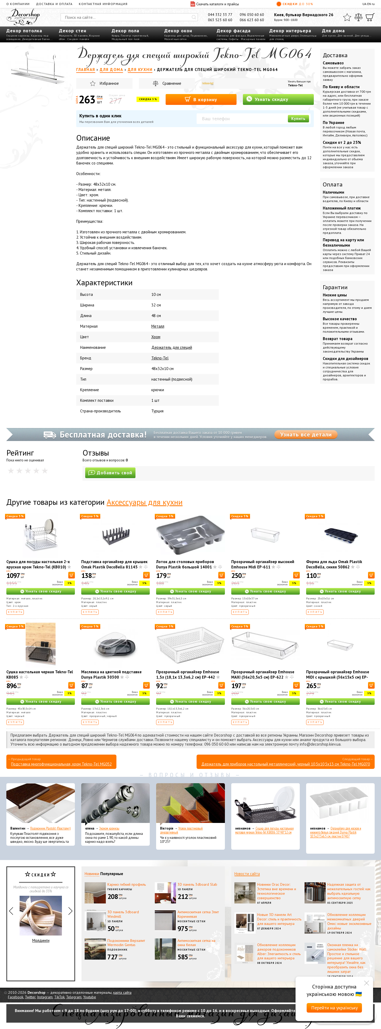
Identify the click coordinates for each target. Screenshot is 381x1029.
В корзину (201, 99)
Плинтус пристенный (134, 35)
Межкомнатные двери (284, 35)
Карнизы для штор (176, 35)
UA (364, 4)
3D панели (81, 35)
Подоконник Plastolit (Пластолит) (50, 828)
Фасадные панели (253, 39)
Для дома (333, 31)
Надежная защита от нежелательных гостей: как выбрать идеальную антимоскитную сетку (348, 891)
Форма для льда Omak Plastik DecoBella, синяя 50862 (334, 564)
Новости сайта (247, 873)
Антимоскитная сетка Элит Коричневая (198, 914)
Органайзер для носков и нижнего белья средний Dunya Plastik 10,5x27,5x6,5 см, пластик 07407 (335, 832)
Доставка (335, 55)
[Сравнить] (358, 17)
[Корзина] (370, 17)
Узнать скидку (267, 99)
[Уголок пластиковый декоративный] (190, 804)
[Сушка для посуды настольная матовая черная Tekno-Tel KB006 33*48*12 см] (265, 804)
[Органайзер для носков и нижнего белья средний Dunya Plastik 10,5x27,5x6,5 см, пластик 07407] (340, 804)
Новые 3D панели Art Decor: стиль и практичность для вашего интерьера (279, 919)
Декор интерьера (290, 31)
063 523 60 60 (220, 19)
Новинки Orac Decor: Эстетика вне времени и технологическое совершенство (276, 891)
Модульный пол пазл (126, 39)
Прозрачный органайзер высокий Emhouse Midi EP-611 (262, 564)
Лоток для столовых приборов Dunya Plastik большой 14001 (185, 564)
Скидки (294, 4)
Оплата (333, 184)
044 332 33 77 (220, 14)
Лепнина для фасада (231, 35)
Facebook (15, 997)
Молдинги (65, 35)
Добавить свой (110, 473)
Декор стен (72, 31)
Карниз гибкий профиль (126, 884)
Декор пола (125, 31)
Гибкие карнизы (119, 889)
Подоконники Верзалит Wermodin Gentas (126, 942)
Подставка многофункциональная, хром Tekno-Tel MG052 (61, 764)
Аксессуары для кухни (145, 502)
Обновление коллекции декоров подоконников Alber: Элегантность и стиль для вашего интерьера (279, 951)
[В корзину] (71, 575)
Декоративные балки (36, 39)
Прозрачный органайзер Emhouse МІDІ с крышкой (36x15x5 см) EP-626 (337, 677)
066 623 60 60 (252, 19)
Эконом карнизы (109, 828)
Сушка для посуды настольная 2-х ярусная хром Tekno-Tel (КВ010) (38, 564)
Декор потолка (24, 31)
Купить (298, 118)
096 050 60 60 (252, 14)
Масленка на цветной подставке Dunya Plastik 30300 (111, 674)
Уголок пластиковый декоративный (181, 830)
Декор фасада (234, 31)
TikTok (59, 997)
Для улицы (362, 35)
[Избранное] (347, 17)
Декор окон (178, 31)
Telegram (73, 997)
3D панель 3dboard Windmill (123, 914)
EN (369, 4)
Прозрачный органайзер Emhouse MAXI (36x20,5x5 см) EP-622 (262, 674)
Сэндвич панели (78, 39)
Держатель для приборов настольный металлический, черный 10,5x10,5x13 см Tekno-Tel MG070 (285, 764)
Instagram (45, 997)
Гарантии (335, 287)
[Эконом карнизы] (115, 804)
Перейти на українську (334, 1008)
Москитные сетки (175, 39)
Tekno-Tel (295, 85)
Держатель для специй (171, 347)
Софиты (234, 39)
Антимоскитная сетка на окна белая (196, 942)
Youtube (89, 997)
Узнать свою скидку (43, 591)
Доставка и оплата (54, 4)
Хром (155, 336)
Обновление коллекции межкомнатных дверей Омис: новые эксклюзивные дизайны (349, 921)
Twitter (30, 997)
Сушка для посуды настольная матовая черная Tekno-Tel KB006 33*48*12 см (264, 830)
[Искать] (194, 17)
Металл (157, 326)
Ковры (116, 35)
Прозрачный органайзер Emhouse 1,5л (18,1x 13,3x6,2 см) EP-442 (187, 674)
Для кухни (329, 35)
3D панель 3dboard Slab (197, 884)
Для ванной (345, 35)
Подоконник (198, 35)
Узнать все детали (306, 434)
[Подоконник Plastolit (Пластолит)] (40, 804)
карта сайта (122, 992)
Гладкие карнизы (18, 35)
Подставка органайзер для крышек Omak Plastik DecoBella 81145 (114, 564)
